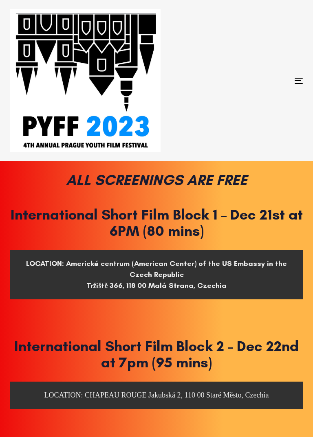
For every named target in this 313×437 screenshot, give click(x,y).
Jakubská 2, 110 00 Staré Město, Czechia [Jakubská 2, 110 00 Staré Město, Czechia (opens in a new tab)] (208, 395)
